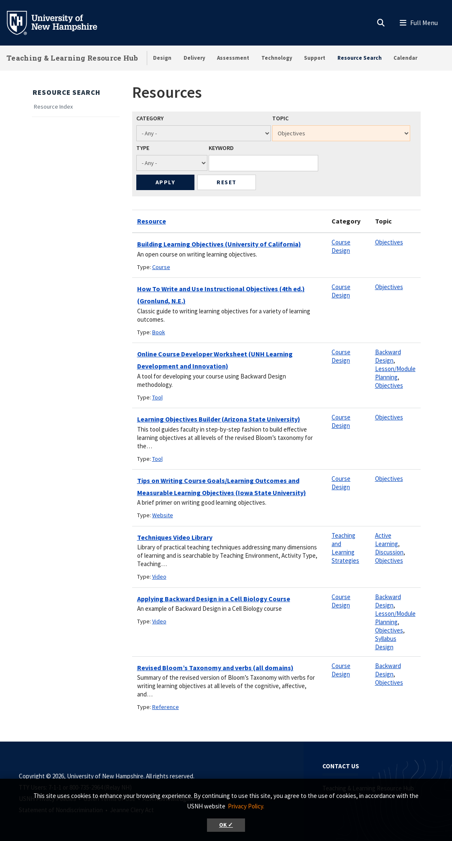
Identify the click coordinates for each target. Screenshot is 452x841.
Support (314, 57)
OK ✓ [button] (226, 824)
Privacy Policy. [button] (246, 806)
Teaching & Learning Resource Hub (72, 58)
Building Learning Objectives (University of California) (219, 244)
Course (161, 267)
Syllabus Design (385, 643)
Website (162, 515)
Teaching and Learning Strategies (345, 547)
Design (162, 57)
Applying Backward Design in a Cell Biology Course (213, 599)
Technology (276, 57)
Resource (151, 221)
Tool (157, 397)
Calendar (405, 57)
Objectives (389, 242)
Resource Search (359, 57)
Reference (165, 707)
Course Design (341, 246)
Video (159, 576)
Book (158, 332)
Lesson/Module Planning (395, 373)
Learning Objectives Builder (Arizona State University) (218, 419)
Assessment (233, 57)
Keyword (221, 148)
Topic (280, 118)
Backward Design (388, 356)
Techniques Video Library (174, 537)
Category (149, 118)
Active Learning (386, 539)
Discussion (389, 552)
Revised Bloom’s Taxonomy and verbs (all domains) (215, 667)
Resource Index (53, 106)
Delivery (194, 57)
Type (142, 148)
